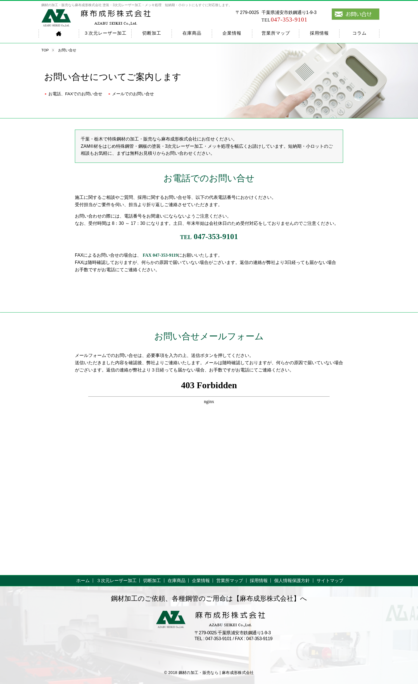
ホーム (83, 580)
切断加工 (151, 33)
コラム (359, 33)
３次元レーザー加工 (105, 33)
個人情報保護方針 (292, 580)
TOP (45, 50)
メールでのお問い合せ (133, 93)
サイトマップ (330, 580)
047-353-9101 (285, 19)
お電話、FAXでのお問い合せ (75, 93)
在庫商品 (191, 33)
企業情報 (231, 33)
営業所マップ (276, 33)
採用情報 (319, 33)
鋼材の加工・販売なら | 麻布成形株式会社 (216, 672)
